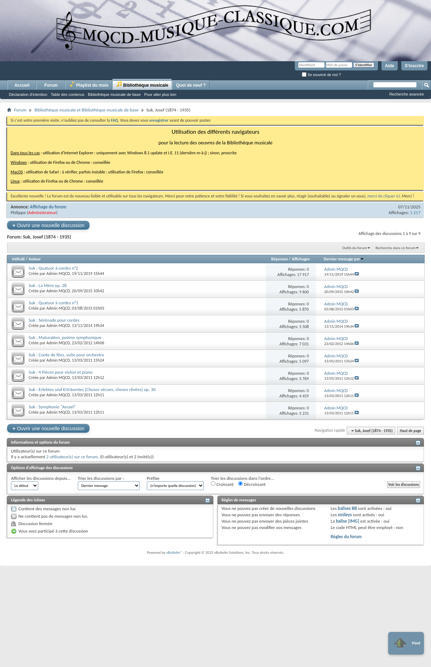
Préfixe (153, 478)
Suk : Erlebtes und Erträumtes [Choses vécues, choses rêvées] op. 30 (92, 389)
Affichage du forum (48, 206)
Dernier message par (344, 259)
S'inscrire (414, 65)
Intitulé (18, 259)
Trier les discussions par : (101, 478)
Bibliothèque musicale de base (114, 94)
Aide (389, 65)
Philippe (18, 212)
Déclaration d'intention (28, 94)
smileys (345, 514)
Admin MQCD (58, 273)
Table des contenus (68, 94)
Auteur (35, 259)
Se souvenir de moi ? (321, 75)
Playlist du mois (89, 84)
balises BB (347, 508)
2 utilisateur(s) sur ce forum (72, 456)
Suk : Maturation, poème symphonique (65, 337)
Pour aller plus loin (160, 94)
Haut (406, 643)
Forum (50, 85)
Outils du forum (354, 248)
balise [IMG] (347, 521)
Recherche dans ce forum (395, 248)
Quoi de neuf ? (191, 85)
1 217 (415, 212)
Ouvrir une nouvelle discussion (48, 225)
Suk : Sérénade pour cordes (54, 320)
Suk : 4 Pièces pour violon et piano (60, 372)
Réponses (279, 259)
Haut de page (410, 431)
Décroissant (252, 484)
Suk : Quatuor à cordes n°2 (53, 268)
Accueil (22, 85)
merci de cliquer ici (383, 196)
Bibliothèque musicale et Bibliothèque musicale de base (86, 110)
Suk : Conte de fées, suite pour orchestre (66, 354)
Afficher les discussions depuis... (41, 478)
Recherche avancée (406, 94)
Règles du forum (346, 536)
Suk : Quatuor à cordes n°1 (53, 302)
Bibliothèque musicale (142, 84)
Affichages (301, 259)
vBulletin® (174, 552)
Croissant (222, 484)
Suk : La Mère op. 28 (48, 285)
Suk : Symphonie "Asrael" (52, 406)
